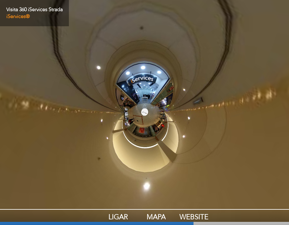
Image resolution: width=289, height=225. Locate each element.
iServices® (18, 16)
